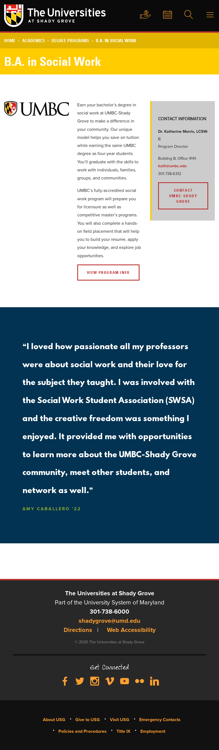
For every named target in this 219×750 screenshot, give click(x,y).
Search (185, 15)
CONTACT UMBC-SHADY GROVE (183, 196)
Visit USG (119, 720)
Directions (78, 630)
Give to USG (140, 15)
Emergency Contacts (160, 720)
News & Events (163, 15)
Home (10, 40)
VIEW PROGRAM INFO (108, 272)
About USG (54, 720)
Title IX (123, 731)
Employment (152, 731)
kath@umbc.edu (173, 166)
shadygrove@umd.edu (109, 621)
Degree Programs (70, 40)
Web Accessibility (131, 630)
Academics (33, 40)
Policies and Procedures (82, 731)
